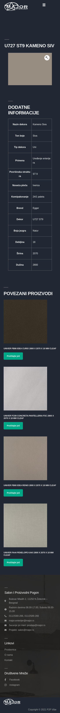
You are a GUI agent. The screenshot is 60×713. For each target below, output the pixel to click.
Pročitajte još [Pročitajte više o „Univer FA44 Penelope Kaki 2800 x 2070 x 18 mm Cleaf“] (13, 562)
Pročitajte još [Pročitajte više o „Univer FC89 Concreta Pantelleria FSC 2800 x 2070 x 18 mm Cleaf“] (13, 425)
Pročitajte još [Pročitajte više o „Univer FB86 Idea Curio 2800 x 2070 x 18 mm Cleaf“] (13, 356)
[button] (43, 5)
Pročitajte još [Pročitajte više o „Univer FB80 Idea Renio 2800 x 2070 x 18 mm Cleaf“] (13, 493)
